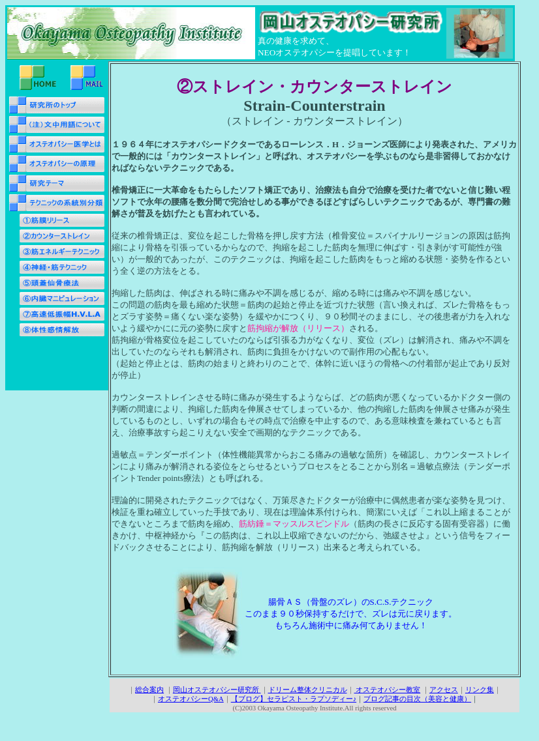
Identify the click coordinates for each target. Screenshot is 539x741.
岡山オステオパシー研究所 (217, 689)
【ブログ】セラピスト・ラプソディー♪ (293, 699)
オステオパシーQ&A (191, 699)
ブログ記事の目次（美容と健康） (417, 699)
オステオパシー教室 (387, 689)
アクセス (443, 689)
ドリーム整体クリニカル (307, 689)
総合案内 (149, 689)
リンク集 (479, 689)
